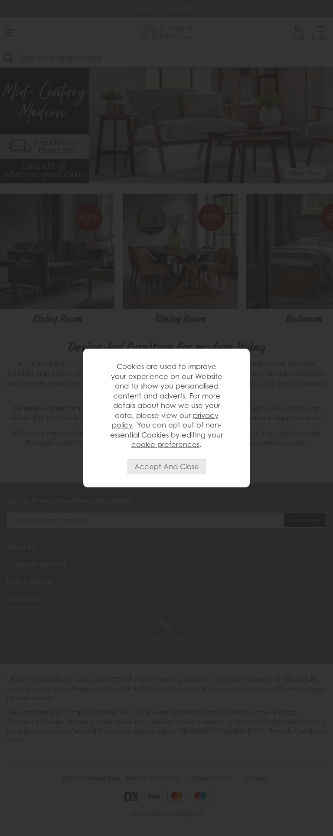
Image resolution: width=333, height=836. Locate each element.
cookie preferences (165, 444)
